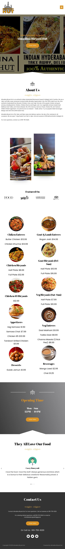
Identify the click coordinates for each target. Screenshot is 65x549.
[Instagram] (36, 536)
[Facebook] (28, 536)
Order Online (32, 45)
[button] (31, 72)
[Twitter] (32, 536)
